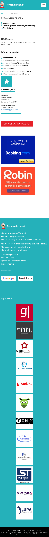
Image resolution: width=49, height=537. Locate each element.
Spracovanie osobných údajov (13, 260)
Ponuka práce (4, 13)
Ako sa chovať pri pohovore (12, 236)
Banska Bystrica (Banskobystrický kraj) (19, 26)
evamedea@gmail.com (9, 110)
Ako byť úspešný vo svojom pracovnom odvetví (21, 239)
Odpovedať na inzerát (17, 123)
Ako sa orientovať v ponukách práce (16, 247)
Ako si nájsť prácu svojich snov (14, 250)
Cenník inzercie (7, 264)
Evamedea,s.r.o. (9, 23)
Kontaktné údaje (8, 257)
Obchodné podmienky (10, 254)
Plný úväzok (8, 28)
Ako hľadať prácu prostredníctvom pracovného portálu (24, 244)
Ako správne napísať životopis (14, 233)
